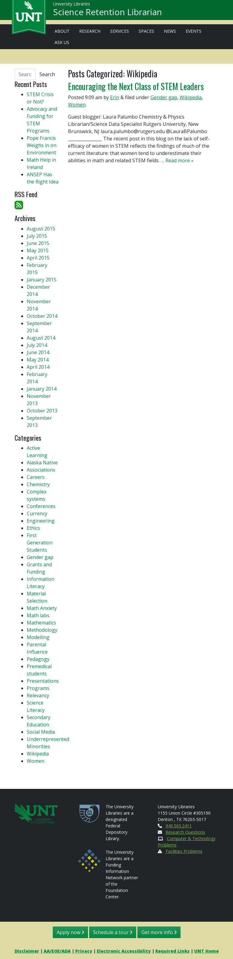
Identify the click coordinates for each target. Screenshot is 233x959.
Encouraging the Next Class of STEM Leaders (136, 86)
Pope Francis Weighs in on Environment (41, 145)
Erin (114, 97)
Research (89, 31)
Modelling (38, 637)
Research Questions (185, 832)
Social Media (41, 732)
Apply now (70, 932)
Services (119, 31)
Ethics (33, 528)
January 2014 (41, 388)
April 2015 (38, 257)
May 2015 (38, 250)
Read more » (179, 160)
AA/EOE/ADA (57, 951)
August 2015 (41, 228)
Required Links (172, 951)
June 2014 (38, 352)
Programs (38, 688)
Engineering (41, 520)
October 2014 (42, 316)
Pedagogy (38, 659)
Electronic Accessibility (124, 951)
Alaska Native (42, 462)
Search (47, 74)
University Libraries (71, 6)
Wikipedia (191, 97)
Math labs (38, 615)
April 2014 (38, 367)
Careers (36, 477)
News (170, 31)
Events (193, 31)
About (62, 31)
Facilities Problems (184, 851)
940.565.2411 (179, 826)
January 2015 (41, 279)
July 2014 (37, 345)
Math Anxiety (42, 608)
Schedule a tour (112, 932)
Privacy (83, 951)
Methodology (42, 630)
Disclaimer (27, 951)
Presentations (43, 681)
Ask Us (62, 42)
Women (77, 104)
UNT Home (206, 951)
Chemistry (38, 484)
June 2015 (38, 243)
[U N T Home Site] (37, 813)
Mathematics (41, 622)
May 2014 (38, 359)
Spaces (146, 31)
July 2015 (37, 236)
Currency (37, 513)
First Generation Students (39, 542)
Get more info (159, 932)
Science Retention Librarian (107, 14)
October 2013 (42, 410)
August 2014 (41, 338)
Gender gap (163, 97)
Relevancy (38, 695)
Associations (41, 469)
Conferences (41, 506)
